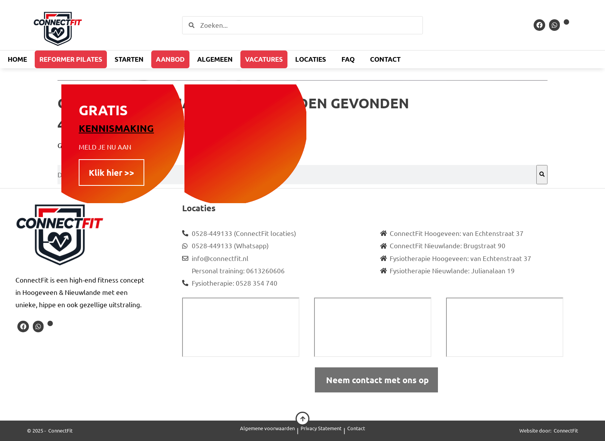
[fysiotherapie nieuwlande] (504, 327)
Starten (129, 59)
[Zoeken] (542, 174)
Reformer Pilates (70, 59)
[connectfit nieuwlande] (372, 327)
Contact (385, 59)
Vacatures (264, 59)
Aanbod (170, 59)
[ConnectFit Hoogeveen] (240, 327)
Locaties (310, 59)
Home (17, 59)
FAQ (348, 59)
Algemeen (215, 59)
